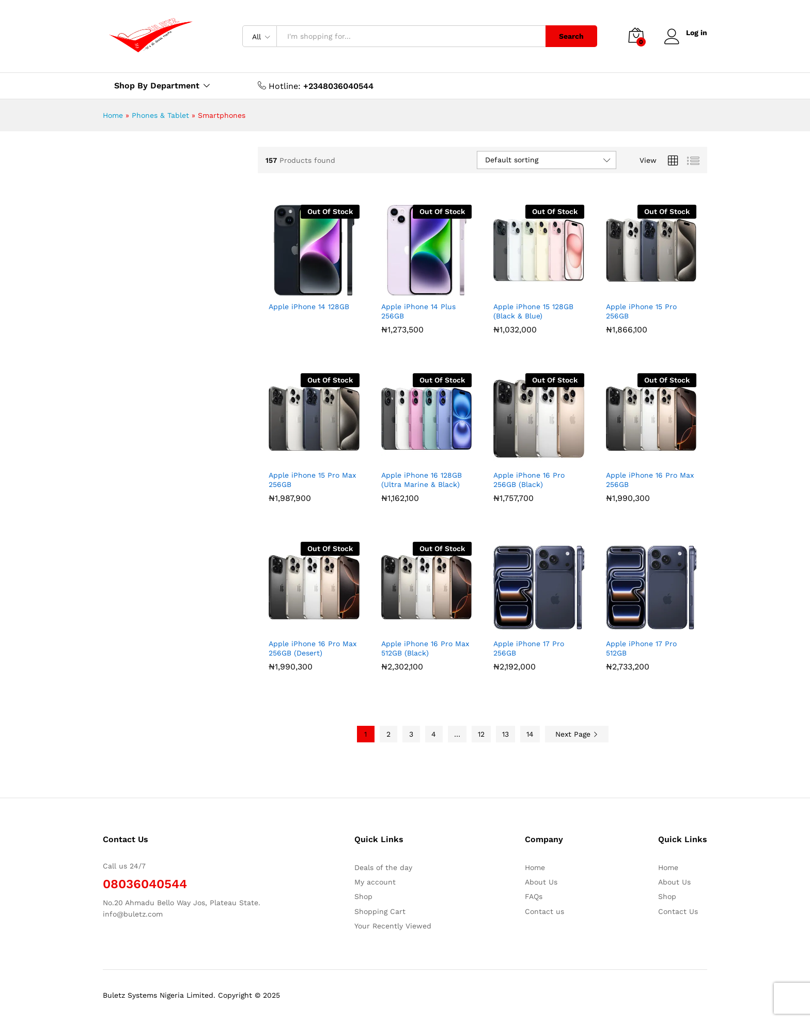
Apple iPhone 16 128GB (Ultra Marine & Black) (421, 480)
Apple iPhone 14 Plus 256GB (418, 311)
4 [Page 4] (433, 734)
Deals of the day (383, 867)
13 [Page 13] (505, 734)
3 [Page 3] (411, 734)
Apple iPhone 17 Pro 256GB (528, 648)
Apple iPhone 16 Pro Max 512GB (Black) (425, 648)
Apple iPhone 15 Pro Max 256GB (312, 480)
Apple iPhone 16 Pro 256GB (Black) (529, 480)
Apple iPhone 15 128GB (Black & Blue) (533, 311)
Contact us (544, 911)
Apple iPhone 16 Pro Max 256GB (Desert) (312, 648)
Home (113, 115)
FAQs (533, 896)
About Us (541, 882)
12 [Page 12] (481, 734)
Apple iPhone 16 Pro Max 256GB (650, 480)
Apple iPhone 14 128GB (309, 306)
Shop (363, 896)
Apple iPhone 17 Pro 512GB (641, 648)
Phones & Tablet (160, 115)
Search (571, 36)
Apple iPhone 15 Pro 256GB (641, 311)
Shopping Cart (380, 911)
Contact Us (678, 911)
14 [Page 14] (530, 734)
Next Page (576, 734)
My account (375, 882)
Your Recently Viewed (392, 926)
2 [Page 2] (388, 734)
